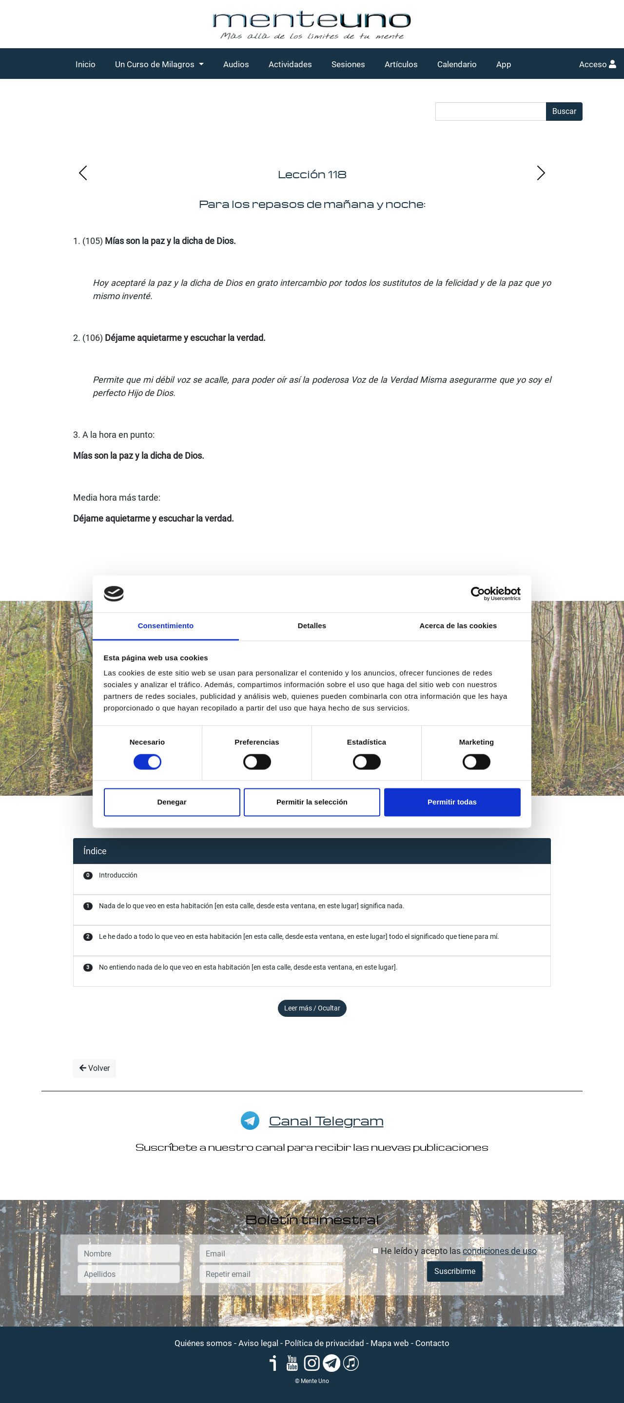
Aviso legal (258, 1343)
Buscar (564, 111)
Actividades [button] (290, 64)
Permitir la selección (312, 802)
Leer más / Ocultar (312, 1008)
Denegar (171, 802)
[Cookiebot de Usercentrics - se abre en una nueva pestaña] (478, 593)
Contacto (432, 1343)
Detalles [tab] (312, 626)
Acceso (597, 64)
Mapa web (389, 1343)
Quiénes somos (203, 1343)
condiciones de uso (500, 1251)
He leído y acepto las (454, 1251)
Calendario (457, 64)
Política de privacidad (324, 1343)
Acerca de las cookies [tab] (458, 626)
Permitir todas (452, 802)
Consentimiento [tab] (166, 626)
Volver (94, 1068)
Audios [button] (236, 64)
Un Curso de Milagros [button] (155, 64)
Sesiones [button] (348, 64)
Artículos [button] (401, 64)
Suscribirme (454, 1271)
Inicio (86, 64)
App (503, 64)
